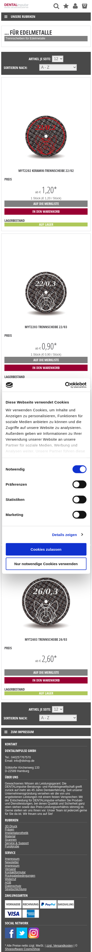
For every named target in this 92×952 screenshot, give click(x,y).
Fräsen (9, 829)
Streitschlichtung (15, 889)
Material (10, 836)
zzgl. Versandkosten (59, 945)
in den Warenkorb (46, 211)
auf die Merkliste (46, 203)
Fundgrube (12, 846)
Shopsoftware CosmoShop (22, 949)
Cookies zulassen (46, 549)
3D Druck (11, 826)
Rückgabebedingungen (20, 875)
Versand (10, 869)
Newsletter (12, 862)
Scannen (10, 839)
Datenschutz (13, 886)
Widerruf (10, 879)
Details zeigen (64, 534)
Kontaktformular (15, 872)
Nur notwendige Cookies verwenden (46, 564)
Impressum (12, 859)
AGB (8, 882)
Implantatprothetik (16, 833)
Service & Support (17, 843)
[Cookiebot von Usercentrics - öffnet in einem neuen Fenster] (65, 385)
